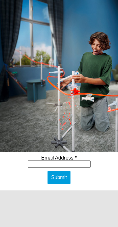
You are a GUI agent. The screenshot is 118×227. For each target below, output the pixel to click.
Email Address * (59, 157)
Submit (59, 177)
